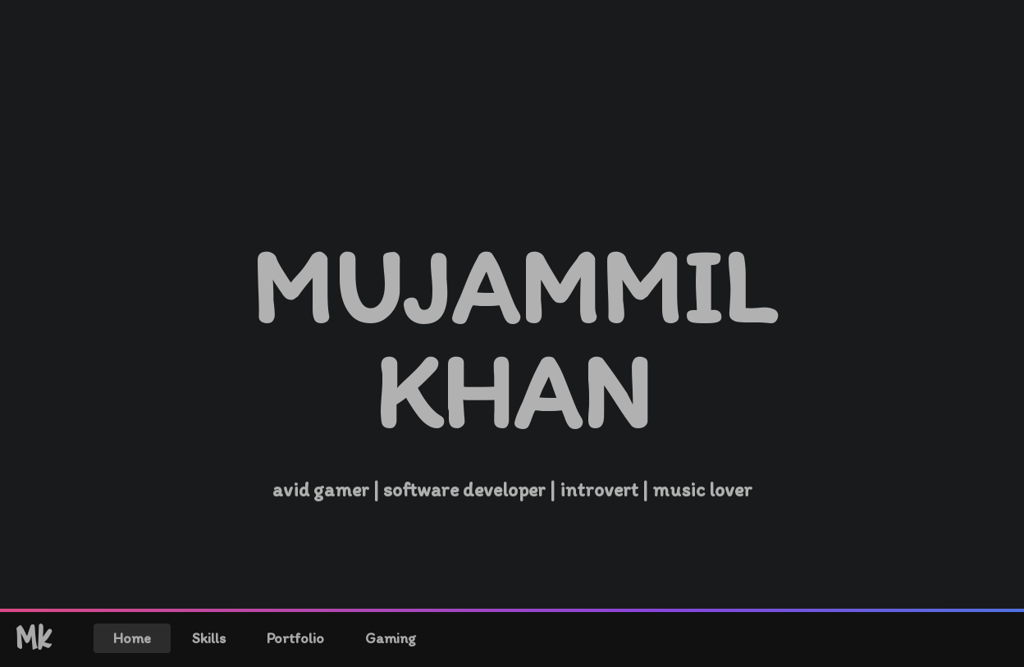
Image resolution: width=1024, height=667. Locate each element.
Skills (209, 638)
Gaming (390, 638)
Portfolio (295, 638)
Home (132, 638)
